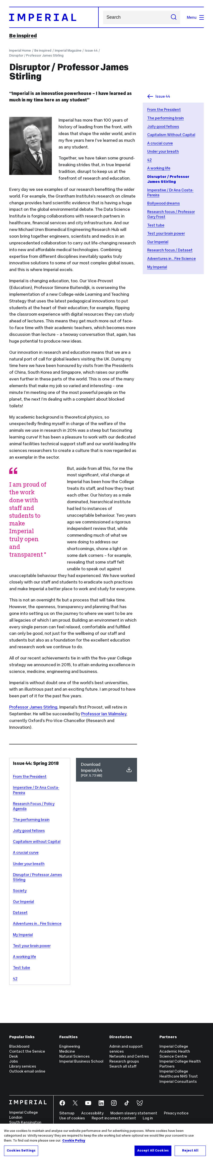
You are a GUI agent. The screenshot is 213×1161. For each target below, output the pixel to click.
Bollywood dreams (163, 203)
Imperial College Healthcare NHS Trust (178, 1074)
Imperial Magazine (68, 50)
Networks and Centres (129, 1056)
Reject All (190, 1151)
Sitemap (66, 1113)
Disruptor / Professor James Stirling (36, 55)
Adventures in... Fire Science (171, 258)
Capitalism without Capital (37, 841)
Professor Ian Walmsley (103, 714)
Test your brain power (166, 233)
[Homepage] (54, 17)
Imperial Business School (81, 1061)
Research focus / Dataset (170, 250)
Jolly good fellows (163, 126)
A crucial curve (160, 143)
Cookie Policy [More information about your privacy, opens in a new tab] (73, 1141)
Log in (148, 1118)
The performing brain (165, 118)
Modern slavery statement (133, 1113)
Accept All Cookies (153, 1151)
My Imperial (157, 267)
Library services (22, 1066)
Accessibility (92, 1113)
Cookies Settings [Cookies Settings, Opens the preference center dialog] (21, 1151)
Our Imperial (157, 241)
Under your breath (163, 151)
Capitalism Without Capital (171, 134)
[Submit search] (173, 17)
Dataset (20, 912)
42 (149, 159)
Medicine (67, 1051)
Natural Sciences (74, 1056)
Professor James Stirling (33, 707)
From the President (164, 109)
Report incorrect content (114, 1118)
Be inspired (23, 35)
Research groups (124, 1061)
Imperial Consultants (178, 1081)
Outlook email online (27, 1071)
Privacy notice (176, 1113)
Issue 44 (91, 50)
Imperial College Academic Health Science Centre (174, 1051)
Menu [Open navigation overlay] (195, 17)
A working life (158, 168)
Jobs (13, 1061)
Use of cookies (72, 1118)
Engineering (69, 1046)
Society (20, 890)
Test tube (155, 225)
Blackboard (19, 1046)
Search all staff (123, 1066)
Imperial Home (20, 50)
